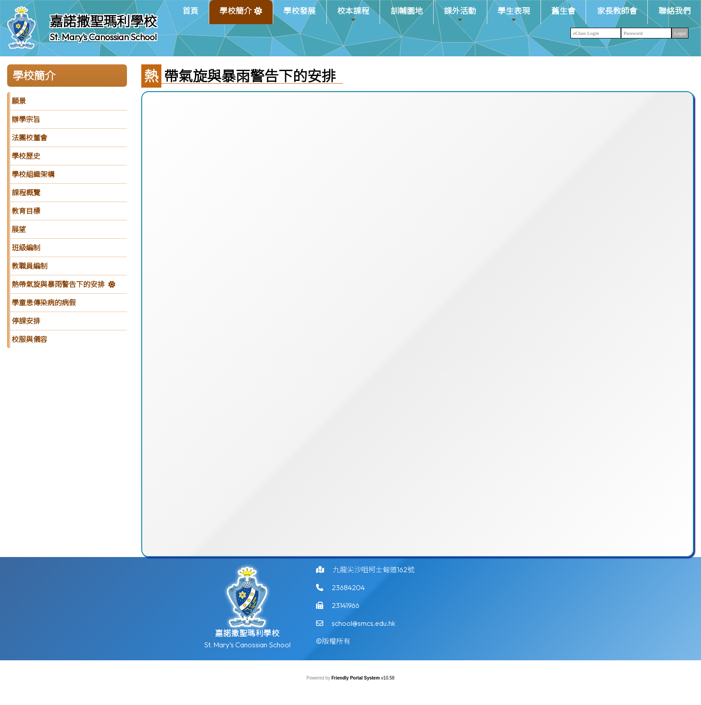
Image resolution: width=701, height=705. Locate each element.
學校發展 (299, 11)
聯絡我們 (675, 11)
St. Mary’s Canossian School (103, 36)
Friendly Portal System (356, 677)
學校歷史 (26, 156)
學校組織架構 (33, 174)
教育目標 (26, 211)
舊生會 (563, 11)
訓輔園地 (407, 11)
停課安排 (26, 321)
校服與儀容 (29, 339)
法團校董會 (29, 137)
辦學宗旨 (26, 119)
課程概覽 (26, 192)
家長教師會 (617, 11)
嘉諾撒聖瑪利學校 (103, 21)
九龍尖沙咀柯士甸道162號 (373, 574)
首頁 (190, 11)
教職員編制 (29, 266)
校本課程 (353, 14)
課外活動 (460, 14)
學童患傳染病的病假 (44, 302)
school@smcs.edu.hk (363, 627)
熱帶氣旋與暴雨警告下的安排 (58, 284)
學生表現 (514, 14)
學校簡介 (236, 14)
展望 (19, 229)
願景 (19, 101)
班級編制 (26, 247)
